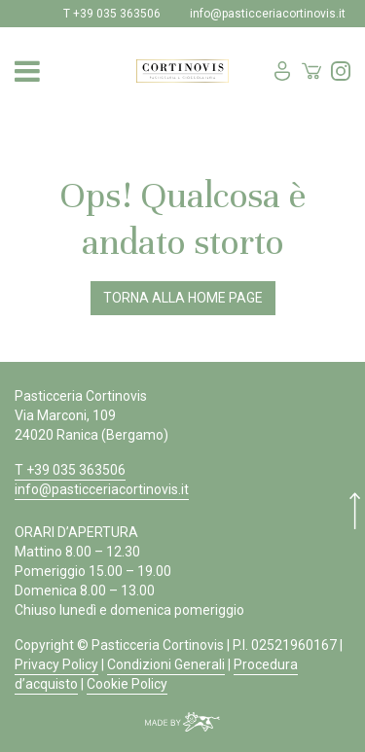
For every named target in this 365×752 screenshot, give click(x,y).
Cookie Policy (127, 684)
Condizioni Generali (166, 664)
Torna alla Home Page (183, 297)
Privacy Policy (56, 664)
